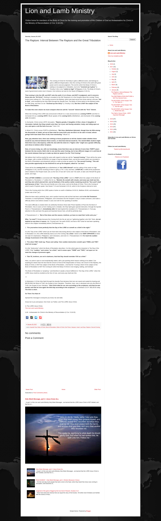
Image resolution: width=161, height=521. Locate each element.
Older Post (97, 389)
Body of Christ (41, 327)
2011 (111, 132)
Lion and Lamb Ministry (59, 11)
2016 (111, 119)
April (113, 82)
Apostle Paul (33, 327)
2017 (111, 67)
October (114, 69)
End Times (68, 327)
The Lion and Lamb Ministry (34, 308)
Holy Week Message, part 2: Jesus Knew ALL (42, 399)
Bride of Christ (60, 327)
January (114, 90)
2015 (111, 121)
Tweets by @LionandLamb (122, 149)
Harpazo (73, 327)
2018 (111, 64)
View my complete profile (115, 56)
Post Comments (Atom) (40, 393)
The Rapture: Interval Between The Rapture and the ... (121, 92)
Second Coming (95, 327)
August (114, 71)
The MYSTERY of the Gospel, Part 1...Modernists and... (121, 109)
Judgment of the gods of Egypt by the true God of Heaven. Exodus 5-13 (57, 491)
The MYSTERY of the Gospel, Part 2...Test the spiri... (121, 105)
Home (63, 389)
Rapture (88, 327)
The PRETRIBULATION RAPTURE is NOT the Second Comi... (122, 97)
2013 (111, 126)
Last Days (83, 327)
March (114, 84)
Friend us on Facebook (122, 157)
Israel (78, 327)
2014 (111, 124)
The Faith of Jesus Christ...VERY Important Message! (121, 114)
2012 (111, 129)
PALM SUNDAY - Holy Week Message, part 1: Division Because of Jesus (57, 480)
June (113, 77)
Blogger (88, 511)
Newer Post (29, 389)
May (113, 79)
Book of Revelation (51, 327)
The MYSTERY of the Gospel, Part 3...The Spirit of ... (121, 101)
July (113, 74)
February (114, 87)
